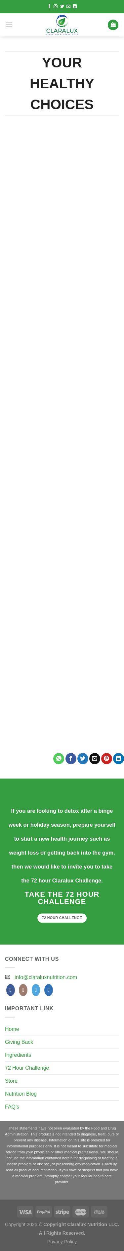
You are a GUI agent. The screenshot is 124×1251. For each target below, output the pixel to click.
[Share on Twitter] (82, 758)
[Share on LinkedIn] (118, 758)
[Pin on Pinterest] (106, 758)
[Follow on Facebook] (49, 6)
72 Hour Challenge (27, 1068)
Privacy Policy (62, 1241)
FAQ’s (12, 1107)
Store (11, 1081)
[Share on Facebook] (70, 758)
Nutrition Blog (21, 1094)
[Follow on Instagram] (56, 6)
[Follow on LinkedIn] (75, 6)
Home (12, 1029)
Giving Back (19, 1042)
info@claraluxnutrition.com (46, 977)
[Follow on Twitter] (62, 6)
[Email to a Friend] (94, 758)
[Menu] (9, 25)
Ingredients (18, 1055)
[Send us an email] (68, 6)
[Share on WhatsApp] (58, 758)
